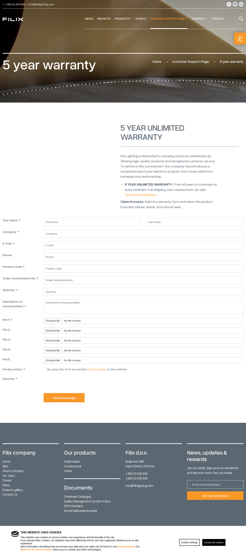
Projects (104, 19)
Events (141, 19)
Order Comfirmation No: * (20, 281)
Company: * (11, 235)
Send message (64, 400)
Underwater (72, 461)
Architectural (72, 466)
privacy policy (97, 372)
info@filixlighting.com (139, 485)
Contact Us (10, 494)
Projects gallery (13, 490)
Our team (9, 475)
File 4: (6, 352)
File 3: (6, 342)
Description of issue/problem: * (14, 306)
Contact (217, 19)
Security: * (10, 382)
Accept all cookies (213, 542)
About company (13, 471)
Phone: (7, 258)
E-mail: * (9, 246)
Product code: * (14, 270)
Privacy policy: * (14, 372)
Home (157, 61)
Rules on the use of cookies (36, 549)
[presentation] (69, 386)
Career (7, 480)
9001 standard (73, 506)
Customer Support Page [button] (167, 19)
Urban (68, 471)
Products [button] (122, 19)
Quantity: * (10, 293)
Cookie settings (189, 542)
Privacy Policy (126, 546)
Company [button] (198, 19)
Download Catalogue (77, 496)
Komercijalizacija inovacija (80, 510)
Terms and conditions (140, 201)
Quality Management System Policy (87, 501)
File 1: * (7, 323)
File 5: (6, 362)
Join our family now (215, 496)
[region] (123, 542)
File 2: (6, 333)
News (89, 19)
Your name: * (11, 223)
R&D (5, 466)
